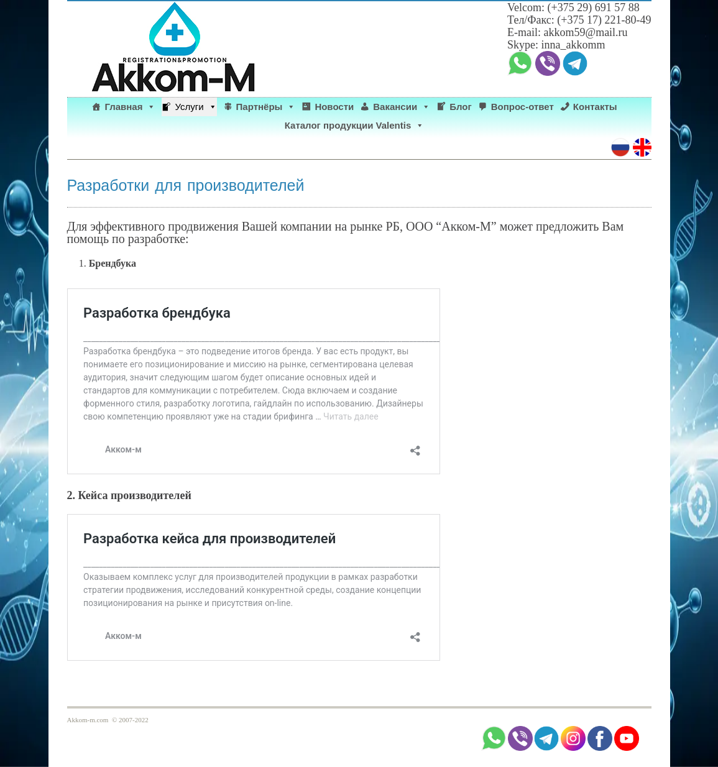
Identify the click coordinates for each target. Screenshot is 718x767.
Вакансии (401, 107)
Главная (129, 107)
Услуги (195, 107)
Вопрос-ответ (522, 106)
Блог (460, 106)
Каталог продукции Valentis (355, 125)
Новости (334, 106)
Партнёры (266, 107)
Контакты (595, 106)
